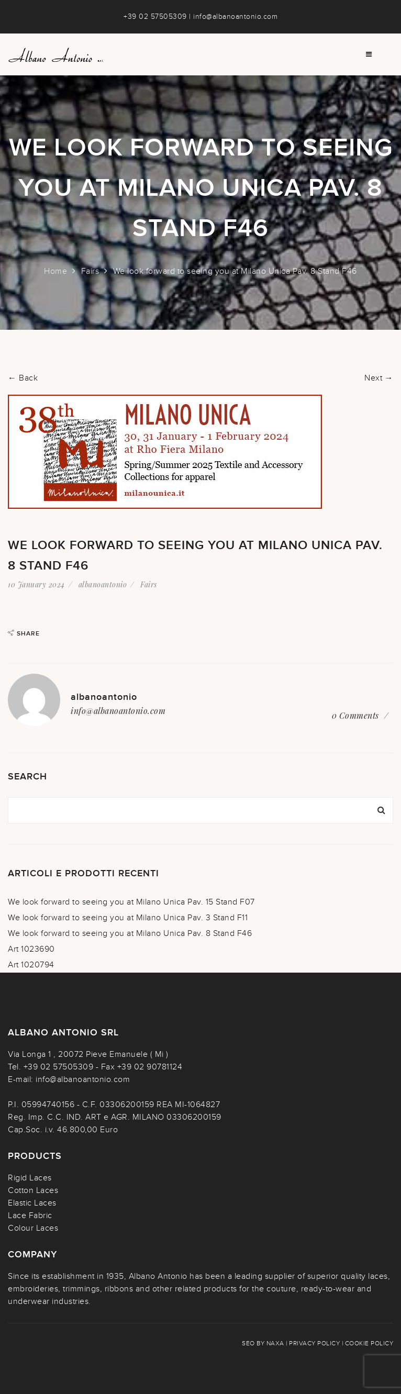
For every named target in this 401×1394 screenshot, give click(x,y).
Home (55, 271)
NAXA (275, 1343)
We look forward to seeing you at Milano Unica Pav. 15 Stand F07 (131, 902)
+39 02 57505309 (155, 16)
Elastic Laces (32, 1203)
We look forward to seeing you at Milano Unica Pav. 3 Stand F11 (128, 917)
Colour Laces (33, 1228)
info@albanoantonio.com (235, 16)
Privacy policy (314, 1343)
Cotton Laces (33, 1190)
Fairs (90, 271)
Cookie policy (369, 1343)
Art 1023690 (31, 949)
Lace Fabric (30, 1215)
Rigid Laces (30, 1178)
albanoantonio (103, 584)
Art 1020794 (31, 965)
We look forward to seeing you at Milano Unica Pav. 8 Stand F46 (130, 933)
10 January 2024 (36, 584)
